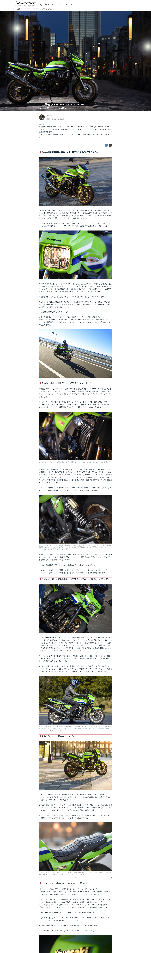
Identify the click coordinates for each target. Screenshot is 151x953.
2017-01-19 (49, 117)
